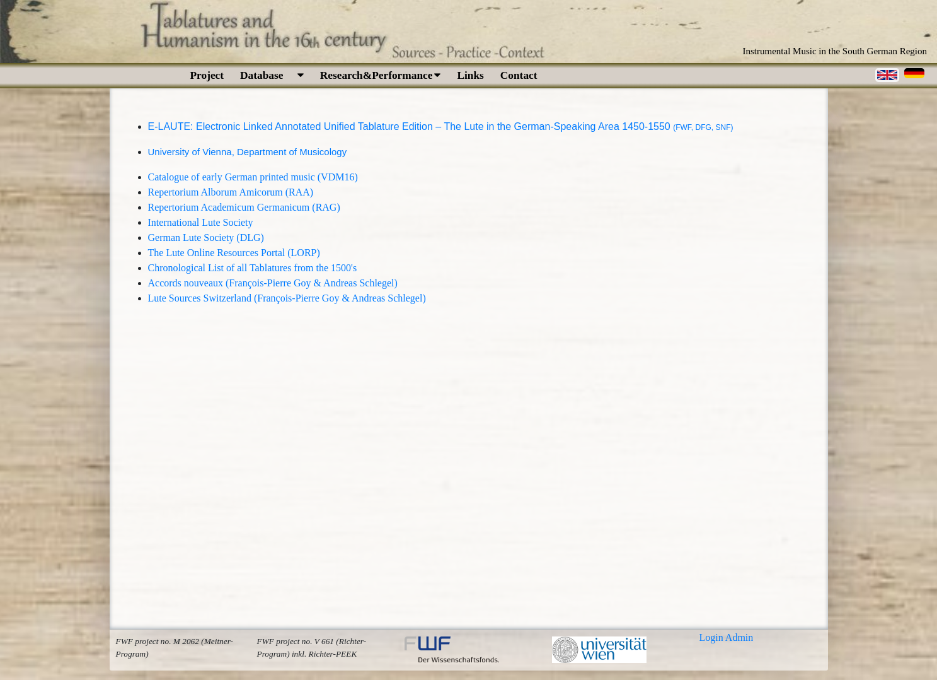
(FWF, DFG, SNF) (703, 127)
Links (470, 75)
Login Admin (726, 637)
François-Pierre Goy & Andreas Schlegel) (341, 298)
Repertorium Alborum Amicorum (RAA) (231, 192)
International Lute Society (200, 222)
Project (207, 75)
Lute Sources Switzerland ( (203, 298)
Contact (518, 75)
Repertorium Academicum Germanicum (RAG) (244, 207)
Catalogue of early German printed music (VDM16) (253, 177)
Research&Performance (380, 75)
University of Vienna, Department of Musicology (247, 151)
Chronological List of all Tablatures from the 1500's (252, 267)
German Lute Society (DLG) (206, 237)
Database (272, 75)
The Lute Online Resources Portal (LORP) (234, 252)
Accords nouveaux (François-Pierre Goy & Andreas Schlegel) (273, 283)
